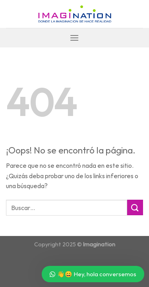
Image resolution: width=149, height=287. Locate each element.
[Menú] (74, 37)
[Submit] (135, 207)
